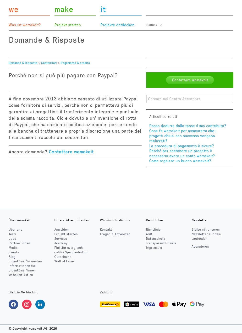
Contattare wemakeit (71, 152)
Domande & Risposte (23, 63)
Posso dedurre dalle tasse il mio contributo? (187, 126)
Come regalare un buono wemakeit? (180, 161)
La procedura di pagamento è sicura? (181, 146)
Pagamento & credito (75, 63)
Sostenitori (49, 63)
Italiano (152, 25)
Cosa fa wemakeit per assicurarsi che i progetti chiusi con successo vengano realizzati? (182, 136)
